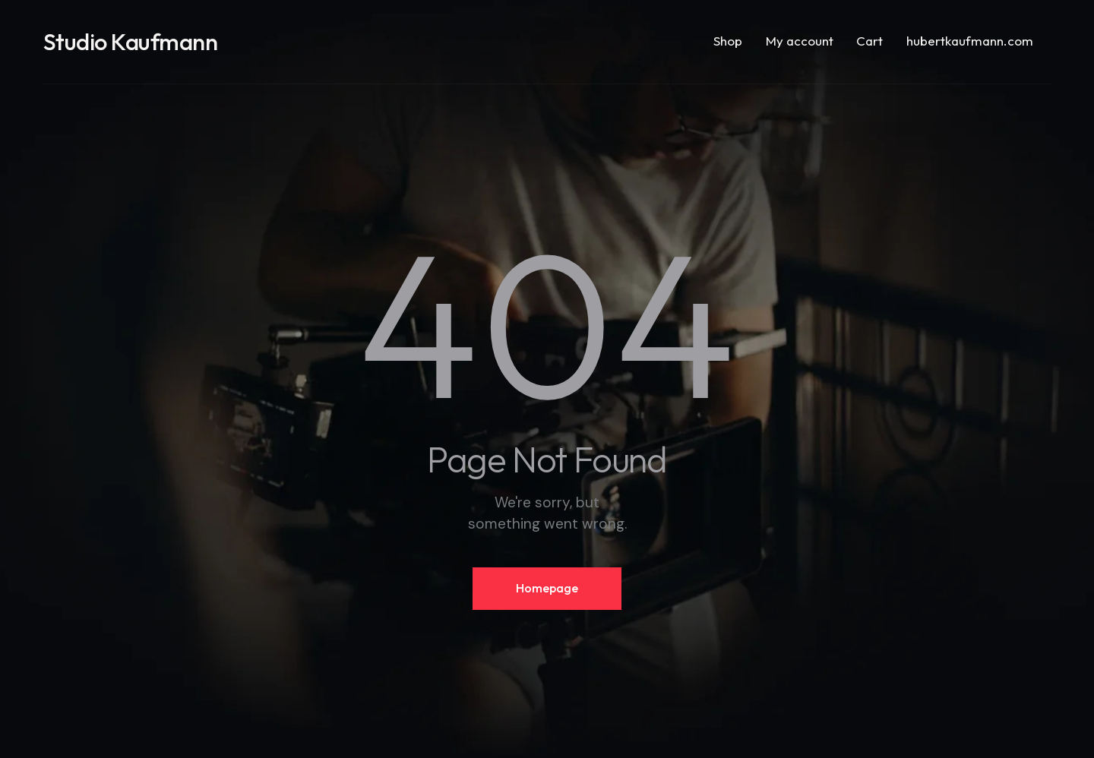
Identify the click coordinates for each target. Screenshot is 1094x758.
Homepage (547, 587)
